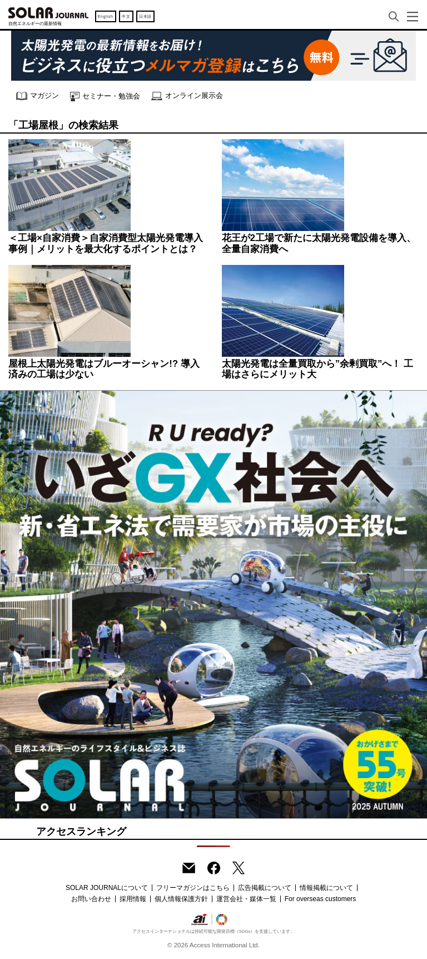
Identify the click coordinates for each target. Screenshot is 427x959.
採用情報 (133, 899)
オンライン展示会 (187, 96)
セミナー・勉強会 (105, 96)
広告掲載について (264, 888)
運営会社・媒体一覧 (246, 899)
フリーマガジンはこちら (193, 888)
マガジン (37, 96)
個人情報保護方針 (181, 899)
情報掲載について (326, 888)
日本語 (145, 16)
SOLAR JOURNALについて (107, 888)
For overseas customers (320, 899)
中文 (126, 16)
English (105, 16)
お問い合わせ (91, 899)
